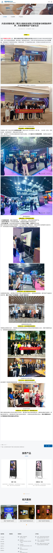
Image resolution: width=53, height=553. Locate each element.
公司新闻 (5, 16)
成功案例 (2, 535)
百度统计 (31, 551)
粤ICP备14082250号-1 (24, 551)
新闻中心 (2, 537)
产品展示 (2, 530)
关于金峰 (2, 528)
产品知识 (21, 16)
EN (49, 1)
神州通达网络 (49, 551)
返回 (49, 445)
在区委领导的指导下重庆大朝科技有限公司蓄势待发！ (14, 446)
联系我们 (2, 541)
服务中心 (2, 539)
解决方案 (2, 532)
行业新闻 (13, 16)
